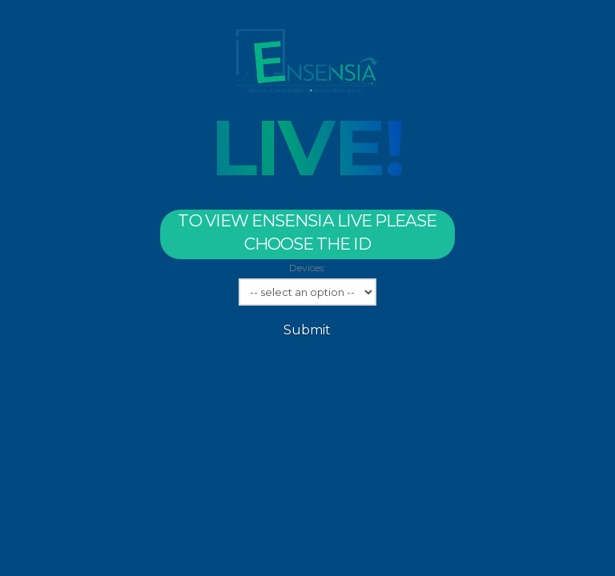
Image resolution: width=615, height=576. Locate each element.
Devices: (307, 268)
